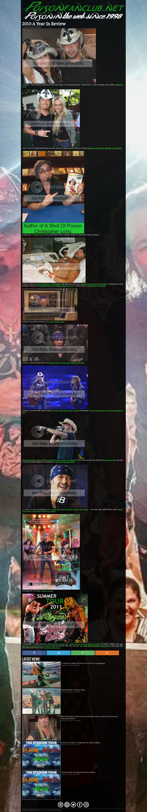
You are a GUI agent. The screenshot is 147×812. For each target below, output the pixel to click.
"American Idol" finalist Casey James (65, 410)
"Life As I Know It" (47, 591)
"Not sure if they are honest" (65, 462)
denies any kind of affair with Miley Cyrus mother (104, 148)
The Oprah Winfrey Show (55, 322)
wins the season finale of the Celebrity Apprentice (67, 363)
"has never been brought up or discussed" (94, 646)
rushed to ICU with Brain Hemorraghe (93, 284)
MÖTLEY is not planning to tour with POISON (39, 646)
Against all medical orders (31, 460)
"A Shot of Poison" (38, 235)
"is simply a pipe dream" (52, 648)
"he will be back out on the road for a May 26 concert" (55, 286)
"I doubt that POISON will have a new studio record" (70, 509)
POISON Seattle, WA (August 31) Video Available (78, 772)
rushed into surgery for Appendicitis (48, 284)
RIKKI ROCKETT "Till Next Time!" (73, 690)
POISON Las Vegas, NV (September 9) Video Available (80, 743)
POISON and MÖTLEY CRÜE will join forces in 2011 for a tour (75, 644)
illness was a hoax (109, 460)
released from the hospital (96, 286)
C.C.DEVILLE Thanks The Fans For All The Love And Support (83, 663)
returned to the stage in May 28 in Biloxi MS (61, 460)
